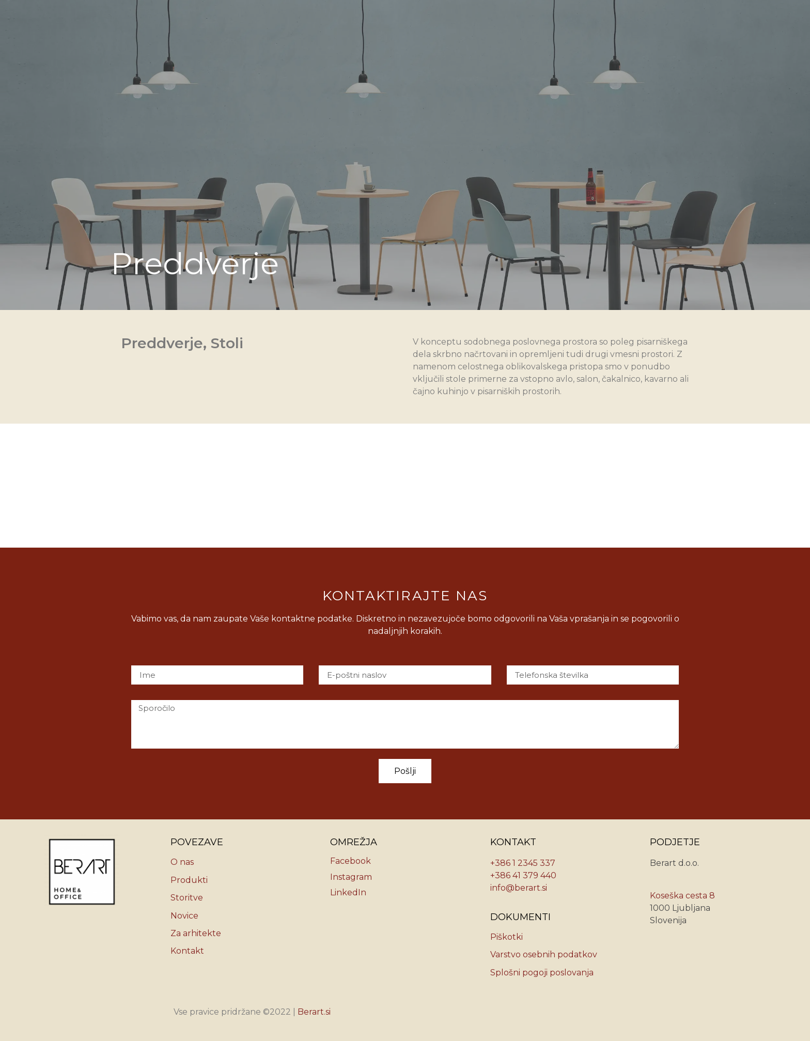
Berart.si (314, 1012)
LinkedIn (348, 892)
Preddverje (162, 343)
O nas (182, 862)
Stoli (227, 343)
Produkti (189, 880)
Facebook (350, 861)
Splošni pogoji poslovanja (542, 972)
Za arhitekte (195, 933)
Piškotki (506, 937)
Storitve (186, 898)
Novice (184, 916)
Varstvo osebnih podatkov (543, 954)
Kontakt (187, 951)
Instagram (351, 877)
